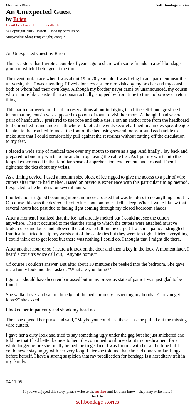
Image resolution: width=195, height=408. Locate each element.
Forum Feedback (46, 25)
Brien (19, 19)
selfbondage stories (97, 402)
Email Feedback (18, 25)
